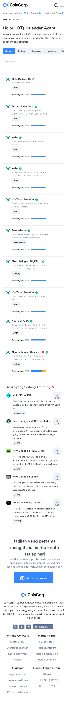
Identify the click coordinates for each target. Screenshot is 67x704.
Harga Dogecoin (47, 659)
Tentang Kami (17, 642)
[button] (43, 626)
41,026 (24, 13)
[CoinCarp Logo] (16, 5)
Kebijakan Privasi (17, 653)
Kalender (7, 19)
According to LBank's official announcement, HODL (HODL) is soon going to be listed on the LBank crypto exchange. (35, 486)
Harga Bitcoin (46, 642)
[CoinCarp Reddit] (28, 627)
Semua (8, 51)
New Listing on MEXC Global (29, 450)
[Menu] (62, 5)
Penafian (17, 659)
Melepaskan (36, 51)
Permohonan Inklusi (17, 680)
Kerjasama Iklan (17, 674)
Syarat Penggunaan (17, 648)
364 (39, 13)
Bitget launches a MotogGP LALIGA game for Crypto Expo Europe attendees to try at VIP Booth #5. (36, 405)
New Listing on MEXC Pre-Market (32, 421)
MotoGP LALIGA (22, 395)
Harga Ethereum (47, 648)
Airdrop (52, 51)
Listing (21, 51)
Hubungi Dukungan (17, 686)
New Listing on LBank (25, 476)
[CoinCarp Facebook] (21, 627)
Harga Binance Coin (47, 653)
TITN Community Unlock (27, 502)
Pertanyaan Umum (17, 692)
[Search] (56, 5)
